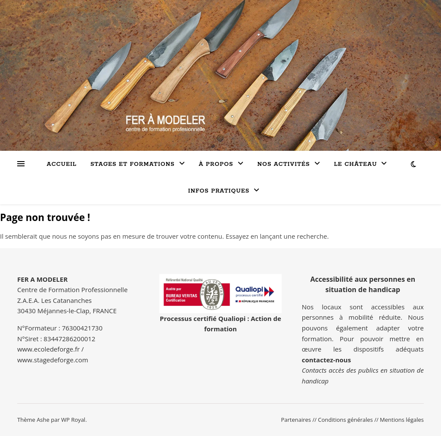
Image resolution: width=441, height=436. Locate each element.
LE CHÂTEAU (355, 164)
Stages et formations (132, 164)
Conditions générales (345, 420)
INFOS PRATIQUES (219, 191)
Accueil (62, 164)
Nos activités (284, 164)
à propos (216, 164)
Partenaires (296, 420)
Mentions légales (402, 420)
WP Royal (73, 420)
